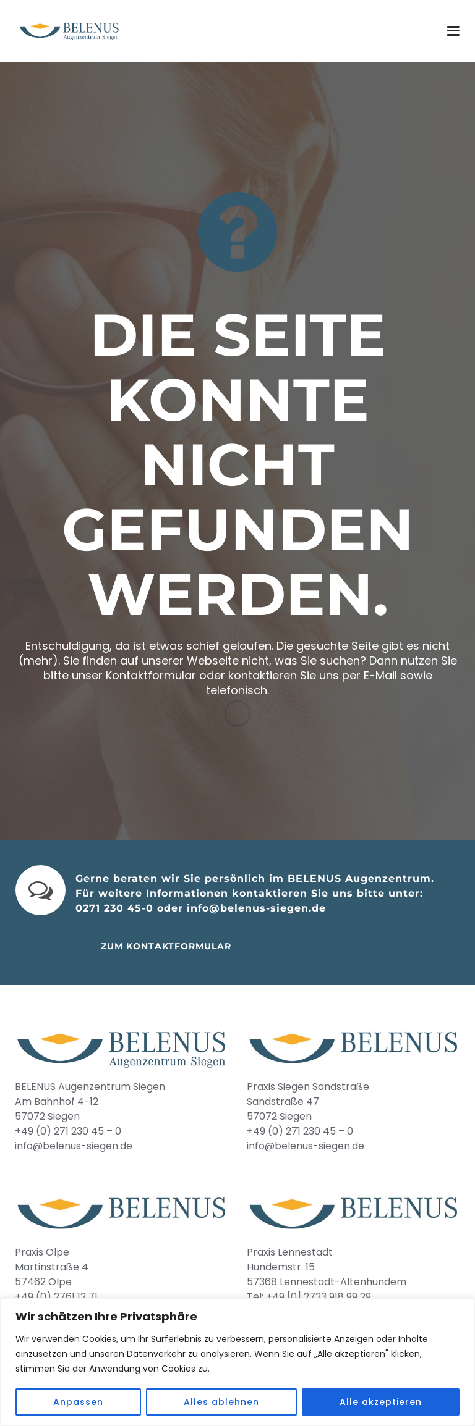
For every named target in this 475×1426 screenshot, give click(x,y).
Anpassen (78, 1402)
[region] (237, 1362)
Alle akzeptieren (381, 1402)
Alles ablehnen (221, 1402)
